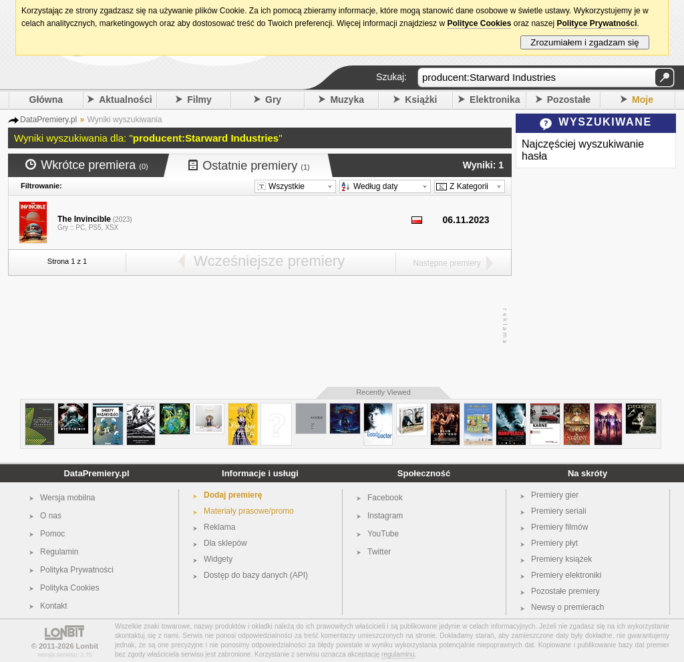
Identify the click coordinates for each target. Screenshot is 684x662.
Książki (421, 99)
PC (80, 227)
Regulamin (59, 551)
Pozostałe (568, 99)
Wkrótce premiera (86, 165)
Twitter (379, 551)
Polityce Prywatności (596, 23)
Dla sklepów (225, 543)
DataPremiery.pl (96, 473)
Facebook (385, 497)
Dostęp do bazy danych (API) (256, 575)
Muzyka (347, 99)
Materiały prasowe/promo (249, 511)
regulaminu (397, 654)
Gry (273, 99)
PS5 (95, 227)
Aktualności (125, 99)
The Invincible (84, 219)
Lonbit (87, 646)
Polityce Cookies (479, 23)
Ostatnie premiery (249, 165)
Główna (46, 99)
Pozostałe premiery (565, 591)
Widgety (218, 559)
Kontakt (53, 606)
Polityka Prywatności (77, 569)
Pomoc (52, 533)
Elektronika (495, 99)
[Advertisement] (256, 326)
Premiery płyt (554, 543)
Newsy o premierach (567, 607)
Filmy (199, 99)
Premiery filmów (559, 527)
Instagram (385, 515)
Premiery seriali (558, 511)
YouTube (383, 533)
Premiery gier (554, 495)
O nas (50, 515)
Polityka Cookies (70, 588)
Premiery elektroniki (566, 575)
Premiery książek (561, 559)
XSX (111, 227)
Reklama (219, 527)
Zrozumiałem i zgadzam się (585, 42)
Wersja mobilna (67, 497)
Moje (642, 99)
